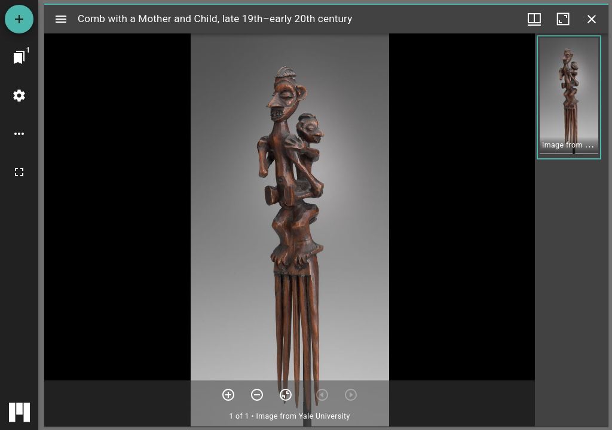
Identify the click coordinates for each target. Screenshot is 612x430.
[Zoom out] (257, 394)
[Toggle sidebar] (61, 19)
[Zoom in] (228, 394)
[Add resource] (19, 19)
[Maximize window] (563, 19)
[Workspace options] (19, 133)
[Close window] (591, 19)
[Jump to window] (19, 57)
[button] (569, 97)
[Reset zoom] (285, 394)
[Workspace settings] (19, 95)
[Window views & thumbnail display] (534, 19)
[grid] (571, 229)
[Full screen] (19, 172)
